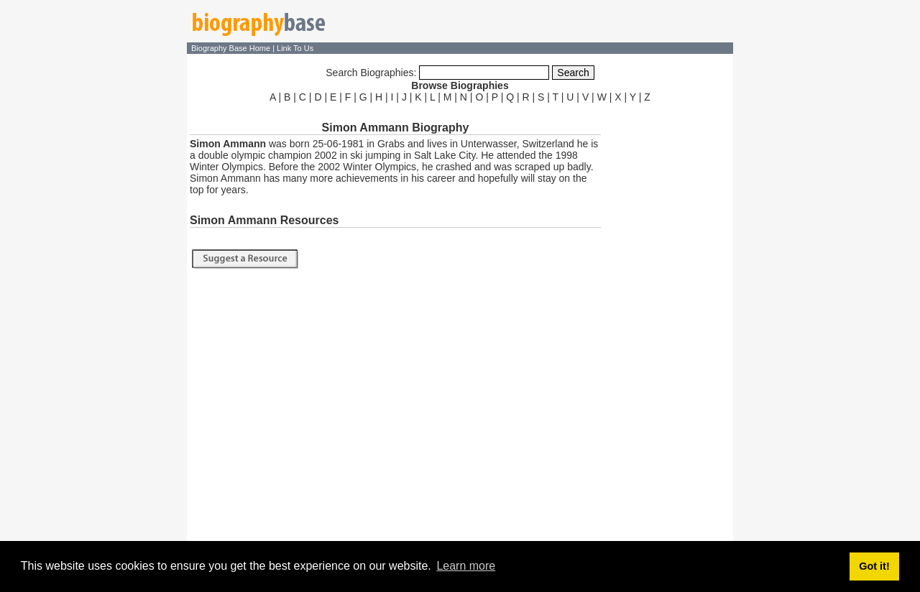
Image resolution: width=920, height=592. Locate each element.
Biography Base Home (231, 48)
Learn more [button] (465, 566)
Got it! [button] (874, 566)
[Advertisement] (668, 321)
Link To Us (295, 48)
